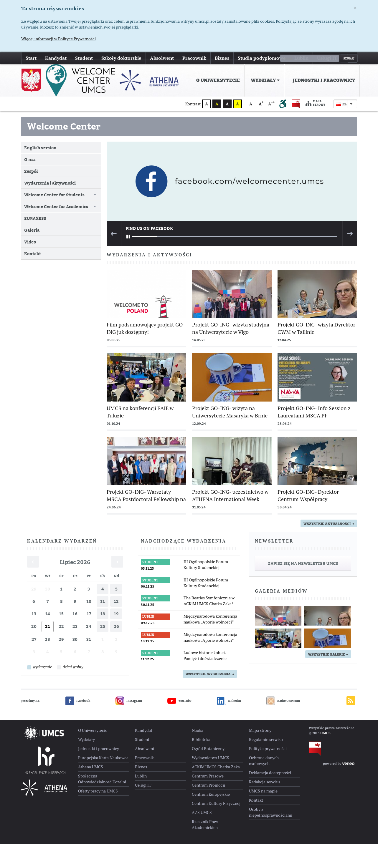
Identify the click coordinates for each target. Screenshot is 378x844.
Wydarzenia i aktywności (50, 183)
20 (34, 626)
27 (34, 639)
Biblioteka (201, 739)
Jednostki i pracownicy (324, 80)
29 (34, 589)
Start (31, 58)
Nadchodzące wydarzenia (183, 541)
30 (47, 589)
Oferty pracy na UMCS (98, 791)
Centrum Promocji (208, 785)
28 (47, 639)
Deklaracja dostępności (270, 772)
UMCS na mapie (263, 791)
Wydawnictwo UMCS (210, 757)
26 (116, 626)
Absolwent (162, 58)
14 (47, 614)
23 (74, 626)
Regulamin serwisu (266, 739)
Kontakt (32, 254)
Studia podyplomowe (262, 58)
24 (88, 626)
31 (88, 639)
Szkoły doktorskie (121, 58)
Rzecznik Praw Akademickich (205, 824)
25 (102, 626)
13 (34, 614)
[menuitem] (217, 80)
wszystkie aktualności (328, 523)
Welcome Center (63, 126)
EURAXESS (35, 218)
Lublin (301, 58)
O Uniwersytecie (218, 80)
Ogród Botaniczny (208, 748)
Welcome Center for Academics (56, 206)
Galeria (31, 230)
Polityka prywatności (268, 748)
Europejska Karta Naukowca (103, 757)
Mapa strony (316, 103)
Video (30, 242)
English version (40, 148)
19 (116, 614)
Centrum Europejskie (211, 794)
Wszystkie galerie (328, 654)
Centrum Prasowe (208, 776)
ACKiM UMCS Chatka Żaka (216, 767)
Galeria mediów (281, 591)
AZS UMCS (202, 812)
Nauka (197, 730)
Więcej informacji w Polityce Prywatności (58, 39)
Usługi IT (327, 58)
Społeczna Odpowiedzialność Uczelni (102, 779)
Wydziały (265, 80)
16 (74, 614)
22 (61, 626)
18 (102, 614)
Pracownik (194, 58)
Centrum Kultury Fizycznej (216, 803)
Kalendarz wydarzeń (62, 541)
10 (88, 601)
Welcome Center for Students (54, 195)
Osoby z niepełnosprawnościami (270, 812)
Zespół (31, 171)
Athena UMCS (90, 767)
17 (89, 614)
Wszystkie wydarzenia (210, 674)
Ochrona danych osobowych (264, 760)
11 (102, 601)
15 (61, 614)
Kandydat (56, 58)
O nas (30, 159)
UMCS (325, 733)
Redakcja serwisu (264, 782)
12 (116, 601)
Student (84, 58)
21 (47, 626)
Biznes (222, 58)
